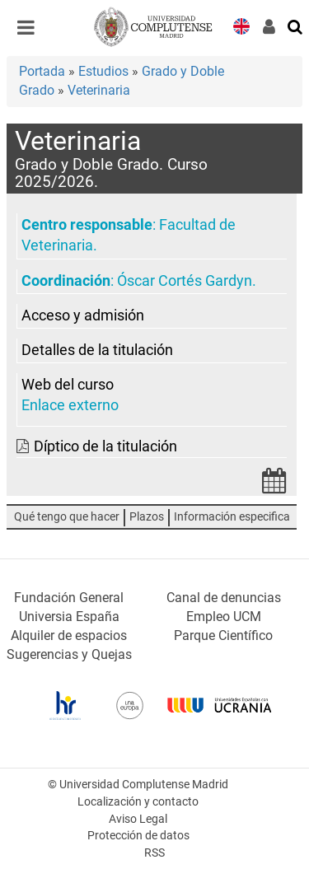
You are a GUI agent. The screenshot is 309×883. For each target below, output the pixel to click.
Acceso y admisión (82, 315)
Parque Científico (223, 635)
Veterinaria (99, 90)
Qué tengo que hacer (66, 517)
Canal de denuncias (223, 597)
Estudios (103, 71)
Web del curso (67, 384)
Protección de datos (138, 836)
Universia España (69, 616)
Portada (42, 71)
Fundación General (69, 597)
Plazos (146, 517)
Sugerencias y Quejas (69, 654)
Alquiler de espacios (69, 635)
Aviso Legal (138, 819)
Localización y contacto (138, 802)
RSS (154, 853)
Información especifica (232, 517)
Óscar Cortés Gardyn (184, 281)
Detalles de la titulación (97, 350)
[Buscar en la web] (296, 25)
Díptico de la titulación (105, 446)
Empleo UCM (223, 616)
